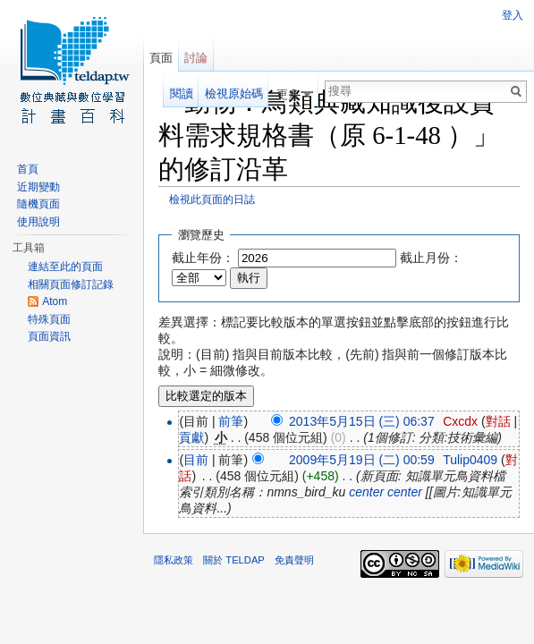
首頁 (27, 169)
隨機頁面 (38, 204)
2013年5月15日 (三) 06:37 (362, 421)
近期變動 (38, 187)
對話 (498, 421)
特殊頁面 (49, 319)
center (366, 492)
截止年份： (203, 257)
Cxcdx (460, 421)
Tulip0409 (470, 460)
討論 (196, 57)
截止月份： (431, 257)
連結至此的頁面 (65, 266)
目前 (195, 460)
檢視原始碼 (234, 93)
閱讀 (181, 93)
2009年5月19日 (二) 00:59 (362, 460)
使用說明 (38, 222)
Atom (54, 301)
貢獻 (191, 437)
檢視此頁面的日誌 (212, 199)
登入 (512, 15)
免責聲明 (294, 560)
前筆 (230, 421)
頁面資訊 (49, 336)
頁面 (161, 57)
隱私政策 (173, 560)
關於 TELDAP (234, 560)
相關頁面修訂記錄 (71, 284)
